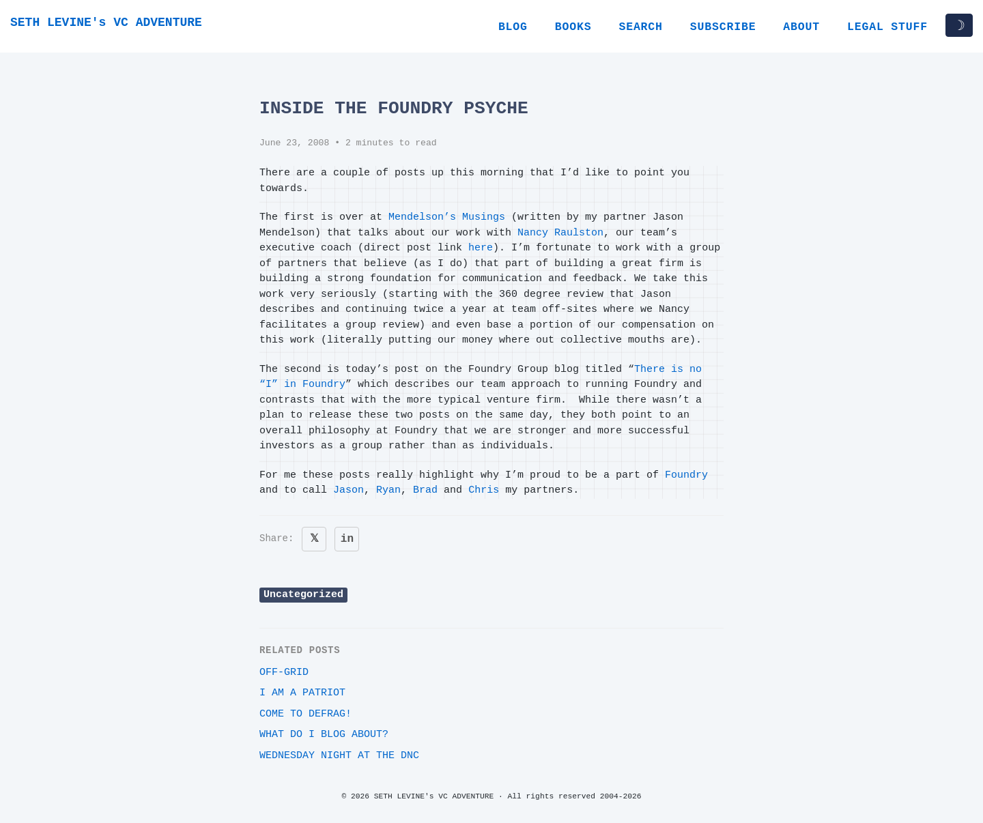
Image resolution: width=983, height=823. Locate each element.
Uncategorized (303, 595)
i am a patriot (302, 693)
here (480, 248)
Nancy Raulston (560, 233)
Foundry (686, 475)
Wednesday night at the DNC (339, 756)
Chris (483, 490)
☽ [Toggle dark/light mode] (959, 25)
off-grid (284, 672)
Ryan (388, 490)
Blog (513, 26)
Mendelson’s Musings (446, 217)
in (347, 539)
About (801, 26)
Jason (348, 490)
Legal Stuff (887, 26)
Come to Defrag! (305, 714)
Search (640, 26)
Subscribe (723, 26)
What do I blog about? (323, 734)
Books (573, 26)
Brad (425, 490)
